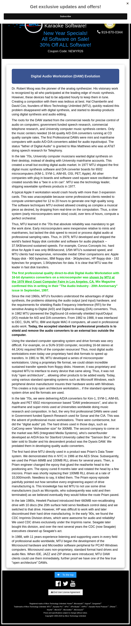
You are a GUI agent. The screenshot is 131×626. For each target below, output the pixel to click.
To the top (65, 574)
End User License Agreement (65, 592)
